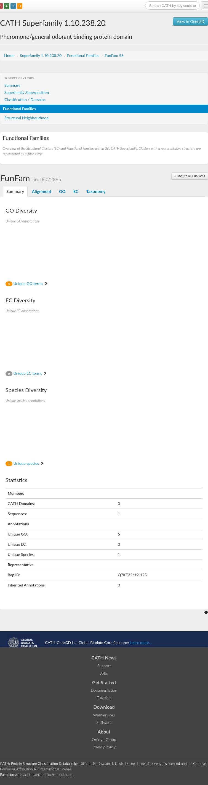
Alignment (41, 191)
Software (104, 722)
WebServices (104, 715)
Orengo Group (104, 739)
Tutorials (104, 697)
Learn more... (141, 642)
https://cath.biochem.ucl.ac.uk (50, 775)
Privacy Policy (104, 747)
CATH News (104, 658)
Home (9, 55)
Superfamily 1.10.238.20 (41, 55)
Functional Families (83, 55)
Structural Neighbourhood (26, 117)
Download (104, 707)
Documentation (104, 690)
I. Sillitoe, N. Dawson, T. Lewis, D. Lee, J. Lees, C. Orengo (121, 764)
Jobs (104, 673)
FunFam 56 (114, 55)
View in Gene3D (190, 21)
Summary (12, 85)
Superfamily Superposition (26, 92)
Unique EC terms (26, 373)
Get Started (104, 682)
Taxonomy (95, 191)
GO (62, 191)
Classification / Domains (25, 99)
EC (76, 191)
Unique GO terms (27, 283)
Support (104, 665)
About (104, 732)
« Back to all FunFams (189, 176)
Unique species (25, 463)
